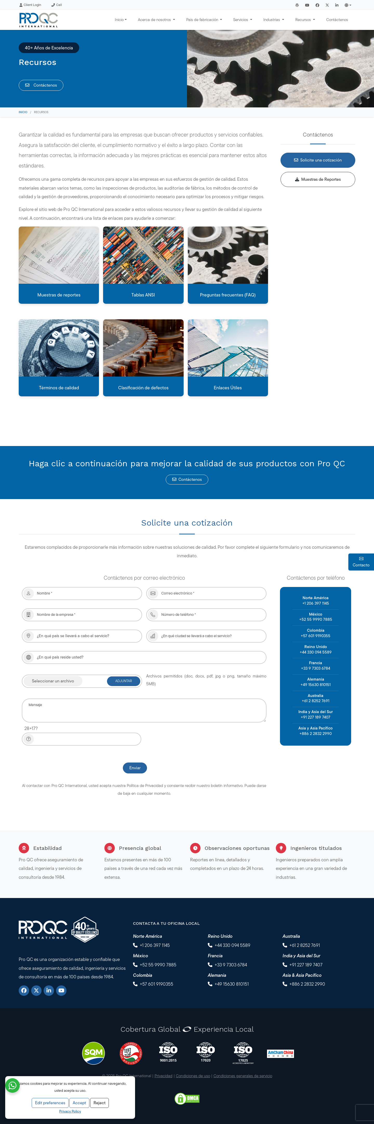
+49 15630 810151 (315, 685)
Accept (79, 1103)
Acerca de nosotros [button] (155, 19)
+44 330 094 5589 (316, 652)
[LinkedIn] (49, 990)
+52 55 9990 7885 (315, 619)
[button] (348, 5)
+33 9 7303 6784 (315, 668)
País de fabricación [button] (202, 19)
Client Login (30, 4)
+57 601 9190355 (315, 636)
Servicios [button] (241, 19)
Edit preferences (50, 1103)
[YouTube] (61, 990)
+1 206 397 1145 (315, 603)
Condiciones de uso (193, 1075)
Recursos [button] (303, 19)
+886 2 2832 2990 (315, 734)
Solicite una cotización (318, 160)
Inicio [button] (119, 19)
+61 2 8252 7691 (315, 701)
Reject (99, 1103)
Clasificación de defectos (143, 387)
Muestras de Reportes (318, 179)
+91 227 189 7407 (315, 717)
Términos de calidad (59, 387)
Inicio (23, 112)
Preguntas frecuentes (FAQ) (228, 295)
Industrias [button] (272, 19)
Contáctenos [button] (187, 479)
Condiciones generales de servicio (242, 1075)
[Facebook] (24, 990)
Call (56, 4)
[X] (36, 990)
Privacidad (163, 1075)
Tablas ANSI (143, 295)
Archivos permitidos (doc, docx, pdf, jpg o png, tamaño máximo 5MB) (206, 680)
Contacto (361, 562)
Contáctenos (337, 19)
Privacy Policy (70, 1111)
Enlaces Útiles (228, 387)
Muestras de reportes (59, 295)
